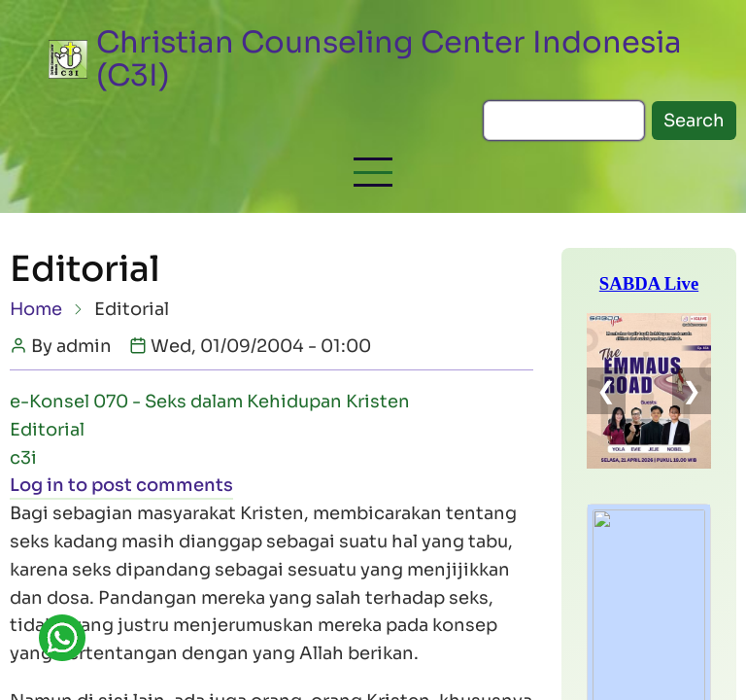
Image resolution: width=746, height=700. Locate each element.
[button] (373, 172)
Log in (37, 485)
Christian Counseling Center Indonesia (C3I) (389, 58)
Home (36, 309)
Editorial (47, 429)
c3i (23, 458)
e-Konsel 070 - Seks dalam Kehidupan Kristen (210, 401)
